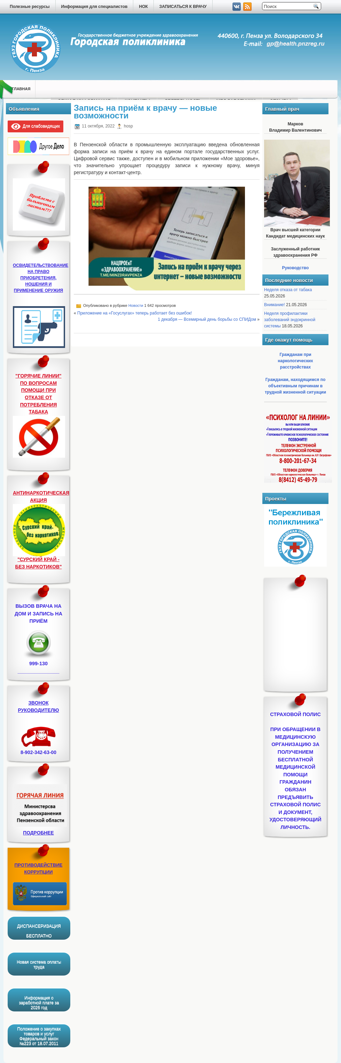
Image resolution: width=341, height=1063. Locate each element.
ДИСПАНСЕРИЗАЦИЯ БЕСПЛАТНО (39, 931)
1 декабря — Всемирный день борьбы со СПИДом (207, 319)
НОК (143, 6)
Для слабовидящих (35, 126)
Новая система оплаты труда (39, 964)
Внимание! (274, 304)
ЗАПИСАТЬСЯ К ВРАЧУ (183, 6)
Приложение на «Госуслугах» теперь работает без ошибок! (134, 313)
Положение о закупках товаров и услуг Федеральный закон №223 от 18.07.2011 (39, 1036)
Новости (135, 305)
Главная (21, 89)
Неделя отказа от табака (288, 289)
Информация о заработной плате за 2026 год (39, 1002)
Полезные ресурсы (30, 6)
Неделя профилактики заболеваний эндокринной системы (289, 319)
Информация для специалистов (94, 6)
